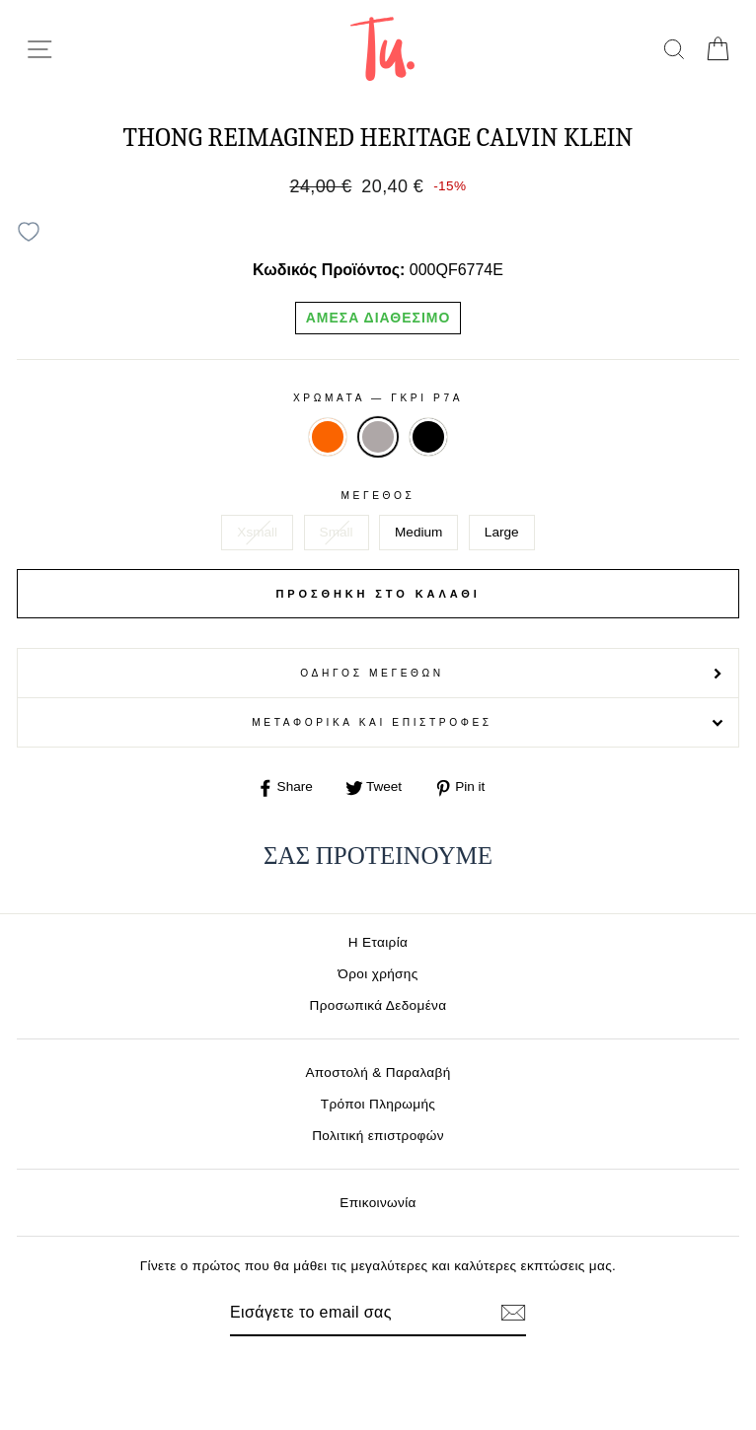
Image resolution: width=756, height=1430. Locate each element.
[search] (673, 49)
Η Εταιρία (378, 942)
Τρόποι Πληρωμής (378, 1104)
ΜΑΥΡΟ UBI (428, 437)
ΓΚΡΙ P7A (378, 437)
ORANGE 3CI (327, 437)
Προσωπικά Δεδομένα (378, 1005)
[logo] (382, 49)
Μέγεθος (377, 495)
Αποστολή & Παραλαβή (377, 1072)
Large (502, 532)
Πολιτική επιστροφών (378, 1135)
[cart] (717, 49)
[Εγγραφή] (513, 1312)
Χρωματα (378, 398)
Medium (418, 532)
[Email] (344, 1312)
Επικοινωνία (378, 1202)
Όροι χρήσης (377, 973)
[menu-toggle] (39, 49)
